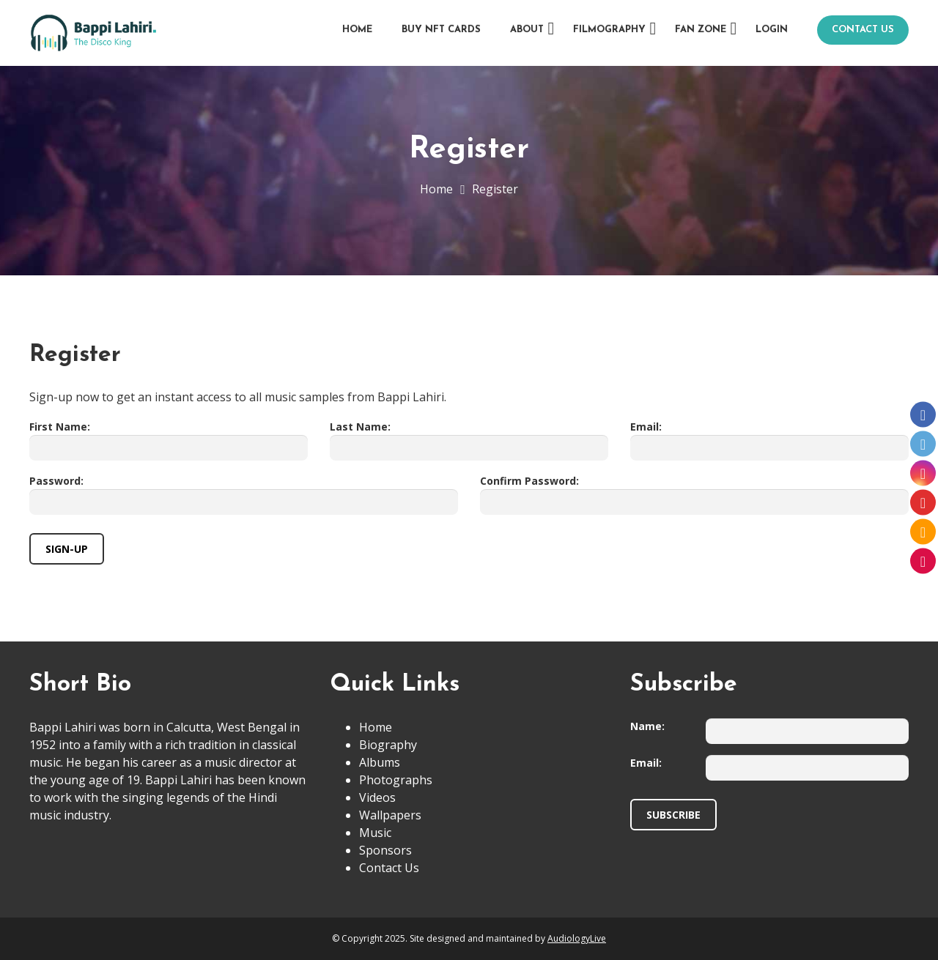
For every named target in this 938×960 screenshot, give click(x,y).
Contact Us (863, 29)
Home (357, 29)
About (527, 29)
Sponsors (385, 850)
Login (772, 29)
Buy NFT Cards (441, 29)
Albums (379, 762)
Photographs (395, 780)
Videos (377, 797)
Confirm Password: (529, 481)
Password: (56, 481)
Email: (646, 427)
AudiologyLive (576, 938)
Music (375, 833)
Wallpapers (390, 815)
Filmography (609, 29)
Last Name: (360, 427)
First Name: (59, 427)
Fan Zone (700, 29)
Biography (388, 745)
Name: (647, 726)
